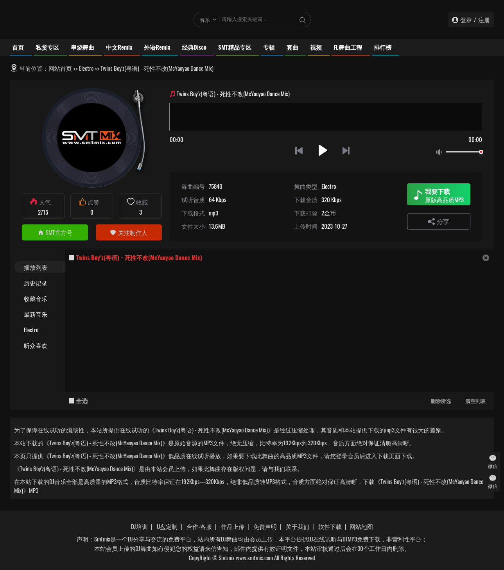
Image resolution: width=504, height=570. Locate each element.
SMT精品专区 (234, 47)
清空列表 (475, 401)
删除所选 (440, 401)
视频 (316, 47)
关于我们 (297, 526)
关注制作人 (128, 232)
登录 (466, 19)
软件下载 (330, 526)
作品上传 (232, 526)
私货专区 (47, 47)
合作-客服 (199, 526)
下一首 (347, 150)
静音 (440, 152)
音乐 (205, 19)
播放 (323, 150)
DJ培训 (139, 526)
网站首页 (60, 68)
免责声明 (265, 526)
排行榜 (382, 47)
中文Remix (119, 47)
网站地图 (361, 526)
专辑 (269, 47)
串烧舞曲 (82, 47)
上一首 (299, 150)
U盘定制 (167, 526)
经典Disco (194, 47)
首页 (18, 47)
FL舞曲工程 (348, 47)
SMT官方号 (55, 232)
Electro (86, 68)
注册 (484, 19)
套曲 (292, 47)
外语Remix (157, 47)
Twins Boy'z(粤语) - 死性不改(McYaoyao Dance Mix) (139, 257)
